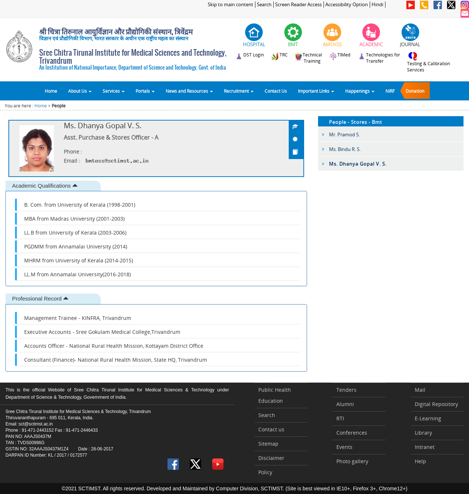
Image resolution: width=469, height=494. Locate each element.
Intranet (425, 446)
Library (423, 432)
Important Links (316, 91)
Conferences (351, 432)
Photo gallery (352, 461)
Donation (415, 91)
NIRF (390, 91)
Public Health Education (274, 395)
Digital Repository (436, 404)
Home (51, 91)
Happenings (359, 91)
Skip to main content (230, 4)
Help (420, 461)
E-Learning (428, 418)
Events (344, 446)
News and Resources (189, 91)
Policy (265, 472)
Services (114, 91)
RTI (340, 418)
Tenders (346, 389)
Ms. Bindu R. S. (345, 149)
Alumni (345, 404)
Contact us (271, 429)
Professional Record (40, 298)
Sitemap (268, 443)
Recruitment (239, 91)
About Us (80, 91)
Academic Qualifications (45, 186)
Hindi (377, 4)
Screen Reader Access (298, 4)
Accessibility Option (346, 4)
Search (264, 4)
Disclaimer (271, 457)
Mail (420, 389)
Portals (145, 91)
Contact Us (276, 91)
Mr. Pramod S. (344, 134)
